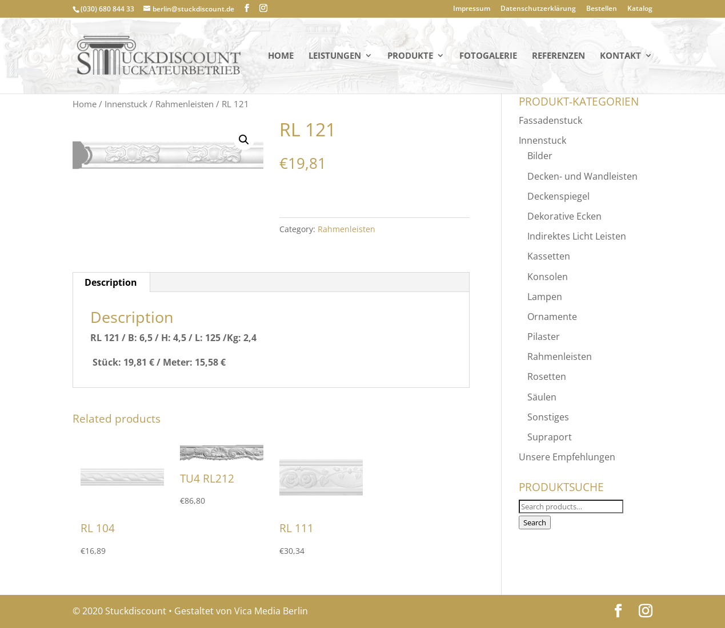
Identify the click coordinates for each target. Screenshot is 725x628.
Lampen (544, 296)
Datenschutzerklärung (538, 9)
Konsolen (547, 276)
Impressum (471, 9)
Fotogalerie (488, 56)
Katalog (639, 9)
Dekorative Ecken (564, 216)
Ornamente (552, 316)
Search (534, 522)
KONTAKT (620, 56)
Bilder (539, 155)
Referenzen (558, 56)
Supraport (549, 437)
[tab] (111, 282)
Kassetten (548, 256)
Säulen (541, 397)
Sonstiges (548, 417)
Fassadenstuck (550, 120)
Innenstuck (126, 104)
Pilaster (543, 336)
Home (281, 56)
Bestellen (601, 9)
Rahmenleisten (184, 104)
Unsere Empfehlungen (567, 457)
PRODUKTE (410, 56)
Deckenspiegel (558, 196)
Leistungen (335, 56)
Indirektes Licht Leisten (576, 236)
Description (111, 282)
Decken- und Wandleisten (582, 176)
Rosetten (546, 376)
